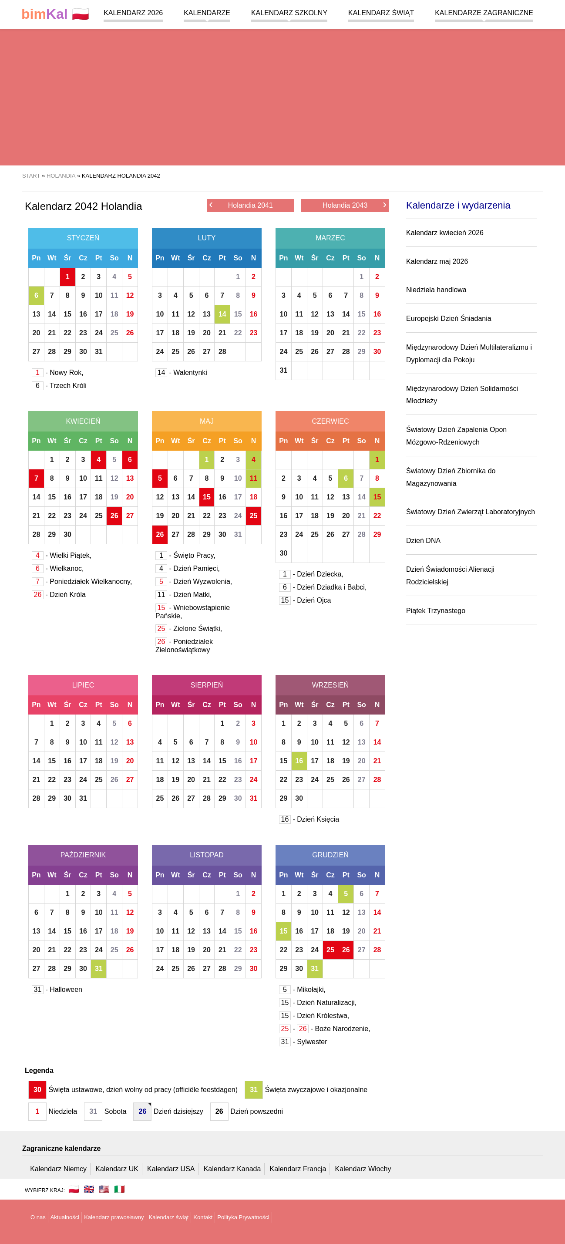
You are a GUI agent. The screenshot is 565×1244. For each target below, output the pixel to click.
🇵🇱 (55, 14)
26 (130, 333)
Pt (98, 258)
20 (36, 333)
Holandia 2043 (355, 205)
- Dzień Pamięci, (187, 568)
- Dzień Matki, (183, 594)
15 (67, 314)
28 (52, 351)
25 (114, 333)
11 (114, 295)
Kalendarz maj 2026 (437, 261)
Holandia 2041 (241, 205)
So (114, 258)
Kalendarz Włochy (363, 1169)
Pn (36, 258)
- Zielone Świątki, (188, 628)
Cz (83, 258)
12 (130, 295)
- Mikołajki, (302, 989)
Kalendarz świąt (381, 13)
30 (83, 351)
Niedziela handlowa (436, 289)
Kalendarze (207, 13)
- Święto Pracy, (185, 555)
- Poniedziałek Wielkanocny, (82, 581)
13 (36, 314)
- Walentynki (181, 372)
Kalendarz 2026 (133, 13)
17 (99, 314)
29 (67, 351)
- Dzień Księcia (309, 819)
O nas (38, 1217)
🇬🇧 (89, 1189)
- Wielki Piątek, (61, 555)
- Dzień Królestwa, (314, 1015)
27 (36, 351)
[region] (282, 95)
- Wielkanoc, (58, 568)
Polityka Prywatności (243, 1217)
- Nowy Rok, (58, 372)
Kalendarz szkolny (289, 13)
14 (52, 314)
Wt (51, 258)
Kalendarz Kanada (232, 1169)
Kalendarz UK (116, 1169)
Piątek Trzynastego (435, 610)
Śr (67, 258)
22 (67, 333)
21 (52, 333)
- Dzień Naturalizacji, (317, 1002)
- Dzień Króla (59, 594)
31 (99, 351)
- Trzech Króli (59, 385)
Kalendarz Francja (298, 1169)
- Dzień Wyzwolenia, (193, 581)
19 (130, 314)
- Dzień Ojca (305, 600)
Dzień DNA (423, 540)
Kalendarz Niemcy (58, 1169)
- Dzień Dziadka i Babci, (323, 587)
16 (83, 314)
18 (114, 314)
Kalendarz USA (171, 1169)
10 (99, 295)
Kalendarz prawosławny (114, 1217)
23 (83, 333)
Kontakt (202, 1217)
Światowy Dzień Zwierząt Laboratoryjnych (470, 512)
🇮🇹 (119, 1189)
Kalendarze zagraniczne (484, 13)
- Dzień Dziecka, (311, 574)
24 (99, 333)
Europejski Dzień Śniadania (448, 318)
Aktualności (64, 1217)
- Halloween (57, 989)
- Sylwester (303, 1041)
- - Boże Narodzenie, (324, 1028)
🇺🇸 (104, 1189)
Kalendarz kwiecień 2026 (445, 232)
